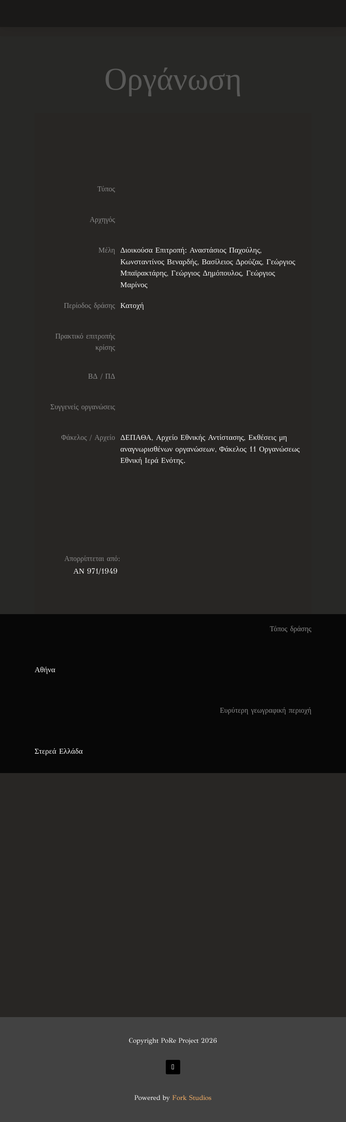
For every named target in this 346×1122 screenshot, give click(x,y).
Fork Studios (191, 1098)
